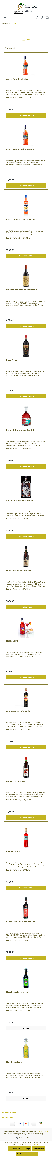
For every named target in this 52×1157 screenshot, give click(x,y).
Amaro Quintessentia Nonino (19, 500)
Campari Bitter (13, 851)
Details (26, 1028)
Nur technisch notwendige (19, 1149)
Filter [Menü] (26, 39)
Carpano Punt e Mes (15, 781)
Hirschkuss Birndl (14, 1062)
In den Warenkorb (26, 115)
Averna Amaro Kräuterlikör (18, 711)
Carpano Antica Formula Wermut (21, 290)
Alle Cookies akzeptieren (26, 1154)
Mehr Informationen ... (32, 1144)
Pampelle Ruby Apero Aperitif (20, 430)
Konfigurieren (38, 1149)
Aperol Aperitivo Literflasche (20, 149)
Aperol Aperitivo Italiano (17, 79)
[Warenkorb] (47, 17)
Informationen (8, 1117)
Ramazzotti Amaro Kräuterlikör (20, 922)
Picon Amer (11, 360)
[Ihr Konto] (42, 17)
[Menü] (4, 17)
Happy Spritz (12, 641)
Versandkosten (43, 1131)
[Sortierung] (26, 48)
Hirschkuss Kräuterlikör (17, 992)
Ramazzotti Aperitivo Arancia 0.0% (22, 219)
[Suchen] (37, 17)
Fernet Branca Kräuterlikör (18, 570)
